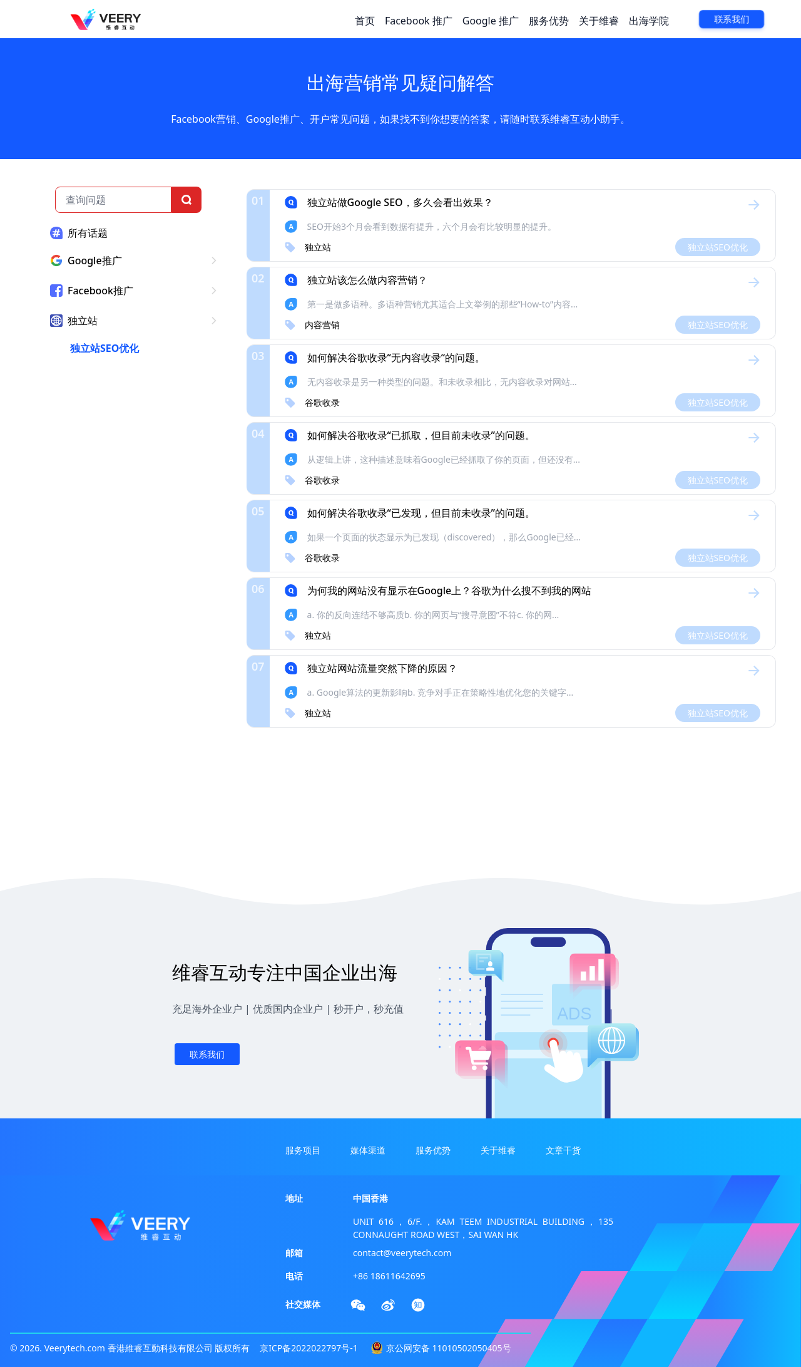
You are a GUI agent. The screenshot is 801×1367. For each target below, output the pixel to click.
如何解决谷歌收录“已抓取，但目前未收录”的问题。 (421, 435)
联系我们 (731, 19)
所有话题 (88, 233)
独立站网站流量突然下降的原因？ (382, 668)
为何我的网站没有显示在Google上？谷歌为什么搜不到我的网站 (449, 590)
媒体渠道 (367, 1150)
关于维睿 (599, 21)
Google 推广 (490, 21)
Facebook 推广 (418, 21)
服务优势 (549, 21)
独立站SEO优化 (104, 348)
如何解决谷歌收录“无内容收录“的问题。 (396, 357)
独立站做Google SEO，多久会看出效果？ (400, 202)
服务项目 (302, 1150)
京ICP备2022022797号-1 (309, 1348)
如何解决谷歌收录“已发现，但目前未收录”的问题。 (421, 513)
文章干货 (563, 1150)
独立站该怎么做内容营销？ (367, 280)
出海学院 (649, 21)
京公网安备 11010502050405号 (448, 1348)
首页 (365, 21)
